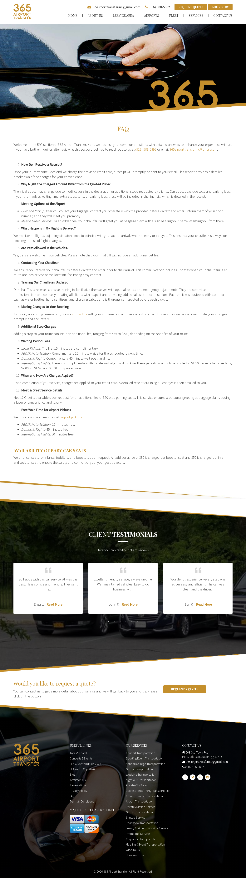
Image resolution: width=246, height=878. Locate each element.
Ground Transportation (140, 811)
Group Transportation (139, 768)
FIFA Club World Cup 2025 (85, 763)
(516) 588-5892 (159, 6)
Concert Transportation (140, 752)
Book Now (220, 7)
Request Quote (190, 7)
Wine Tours (133, 849)
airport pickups (71, 416)
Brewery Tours (135, 854)
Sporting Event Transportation (144, 758)
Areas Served (78, 752)
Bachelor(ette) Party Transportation (148, 790)
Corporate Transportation (142, 838)
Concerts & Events (81, 758)
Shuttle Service (135, 817)
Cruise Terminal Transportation (145, 795)
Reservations (78, 785)
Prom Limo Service (138, 833)
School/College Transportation (145, 763)
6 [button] (137, 621)
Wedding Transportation (141, 774)
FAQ (72, 795)
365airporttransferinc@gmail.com (116, 6)
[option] (48, 588)
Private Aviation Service (140, 806)
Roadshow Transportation (142, 822)
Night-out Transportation (141, 779)
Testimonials (78, 779)
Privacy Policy (78, 790)
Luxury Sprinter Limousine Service (147, 828)
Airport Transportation (139, 801)
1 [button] (109, 621)
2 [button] (114, 621)
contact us (79, 313)
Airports (151, 15)
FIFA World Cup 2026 (82, 768)
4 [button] (126, 621)
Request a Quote (184, 689)
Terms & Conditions (82, 801)
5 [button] (132, 621)
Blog (73, 774)
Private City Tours (136, 785)
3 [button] (120, 621)
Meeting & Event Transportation (145, 844)
